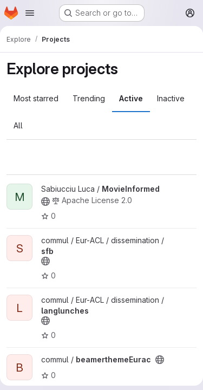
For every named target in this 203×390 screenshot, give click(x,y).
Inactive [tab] (171, 98)
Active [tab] (131, 98)
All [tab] (18, 125)
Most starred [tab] (36, 98)
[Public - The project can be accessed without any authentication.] (45, 201)
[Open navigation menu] (29, 13)
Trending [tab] (89, 98)
